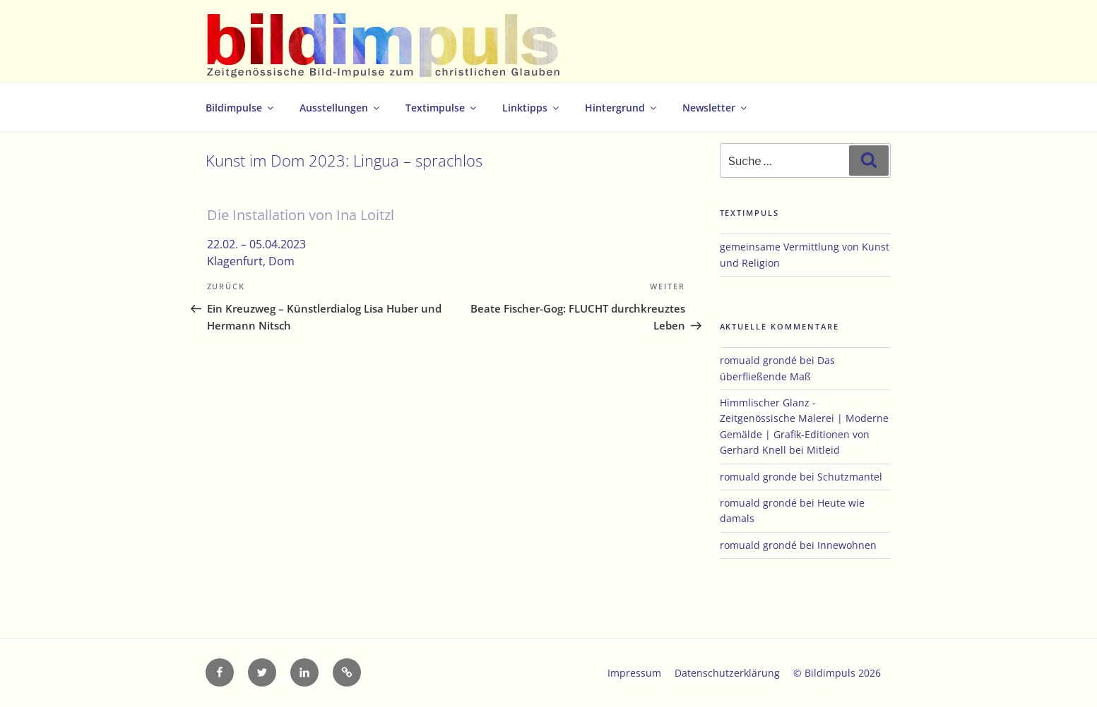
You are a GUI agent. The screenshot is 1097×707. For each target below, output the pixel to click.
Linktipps (531, 107)
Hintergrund (621, 107)
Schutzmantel (849, 476)
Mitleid (823, 450)
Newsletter (715, 107)
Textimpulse (441, 107)
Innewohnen (847, 545)
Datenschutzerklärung (727, 672)
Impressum (634, 672)
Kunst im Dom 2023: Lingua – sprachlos (344, 160)
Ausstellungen (340, 107)
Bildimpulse (240, 107)
